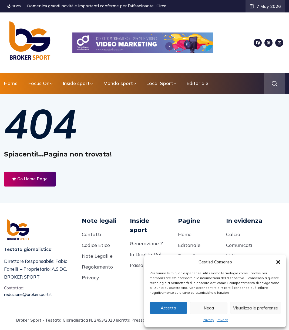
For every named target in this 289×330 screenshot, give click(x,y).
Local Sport (159, 83)
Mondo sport (118, 83)
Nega (209, 308)
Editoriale (197, 83)
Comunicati (239, 245)
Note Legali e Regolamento (97, 261)
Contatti (91, 234)
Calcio (233, 234)
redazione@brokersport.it (28, 294)
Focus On (38, 83)
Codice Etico (96, 245)
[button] (278, 262)
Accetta (168, 308)
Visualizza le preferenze (255, 308)
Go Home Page (30, 178)
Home (11, 83)
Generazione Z (146, 243)
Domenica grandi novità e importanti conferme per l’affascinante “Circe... (98, 6)
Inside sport (76, 83)
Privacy (208, 320)
